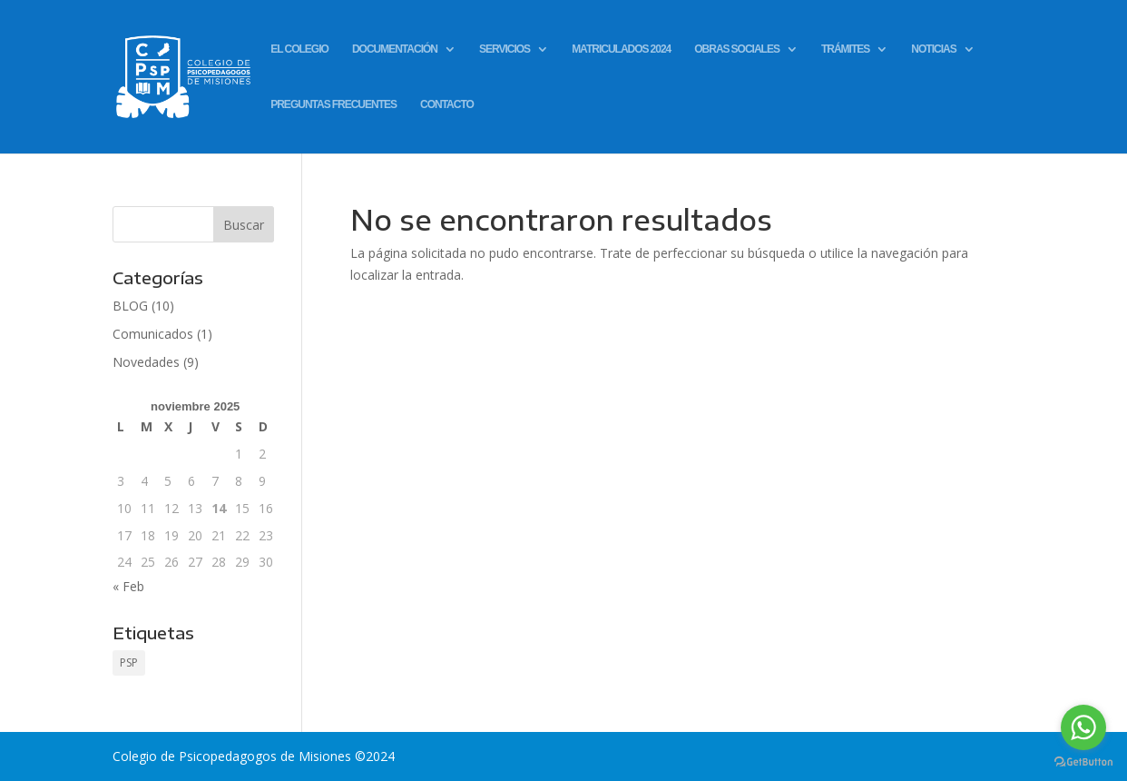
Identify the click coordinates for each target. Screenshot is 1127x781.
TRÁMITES (845, 49)
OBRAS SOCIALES (736, 49)
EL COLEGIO (299, 49)
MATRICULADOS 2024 (621, 49)
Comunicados (153, 333)
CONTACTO (447, 105)
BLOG (130, 305)
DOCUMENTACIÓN (394, 49)
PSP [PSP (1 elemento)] (129, 662)
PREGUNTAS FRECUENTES (333, 105)
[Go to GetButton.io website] (1083, 762)
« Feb (128, 586)
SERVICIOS (504, 49)
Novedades (146, 362)
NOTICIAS (933, 49)
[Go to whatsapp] (1083, 727)
